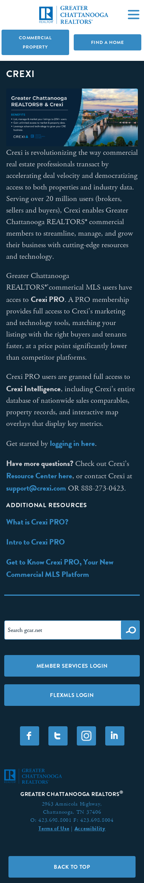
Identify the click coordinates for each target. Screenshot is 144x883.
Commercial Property (35, 42)
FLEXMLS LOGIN (72, 695)
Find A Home (107, 42)
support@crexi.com (36, 488)
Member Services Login (72, 665)
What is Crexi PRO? (37, 522)
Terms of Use (53, 828)
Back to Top (72, 866)
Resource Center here (39, 476)
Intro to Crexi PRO (35, 542)
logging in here (72, 443)
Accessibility (90, 828)
